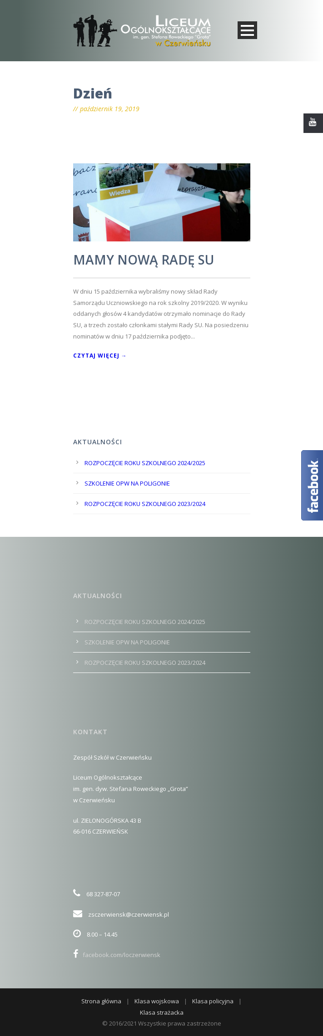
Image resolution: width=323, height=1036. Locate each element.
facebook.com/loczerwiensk (116, 955)
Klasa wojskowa (156, 1001)
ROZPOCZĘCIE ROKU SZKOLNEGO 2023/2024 (144, 504)
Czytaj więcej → (100, 355)
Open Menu (247, 30)
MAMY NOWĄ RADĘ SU (143, 259)
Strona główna (101, 1001)
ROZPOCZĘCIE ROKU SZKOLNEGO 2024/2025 (144, 463)
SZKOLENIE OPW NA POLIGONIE (127, 483)
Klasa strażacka (162, 1012)
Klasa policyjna (213, 1001)
